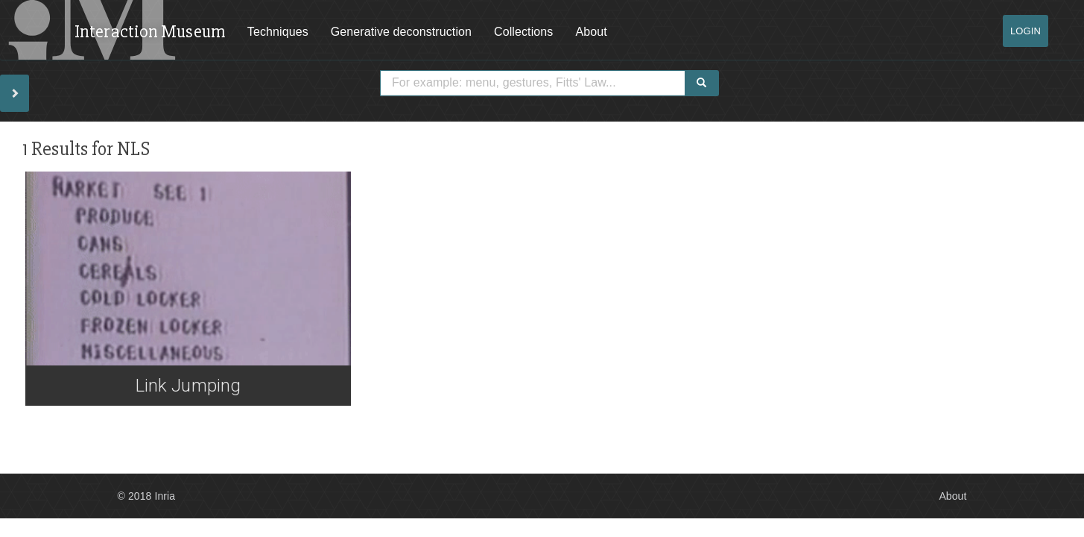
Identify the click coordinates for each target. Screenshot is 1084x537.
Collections (523, 31)
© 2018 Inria (147, 496)
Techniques (277, 31)
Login (1025, 31)
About (590, 31)
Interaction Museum (150, 32)
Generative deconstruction (401, 31)
